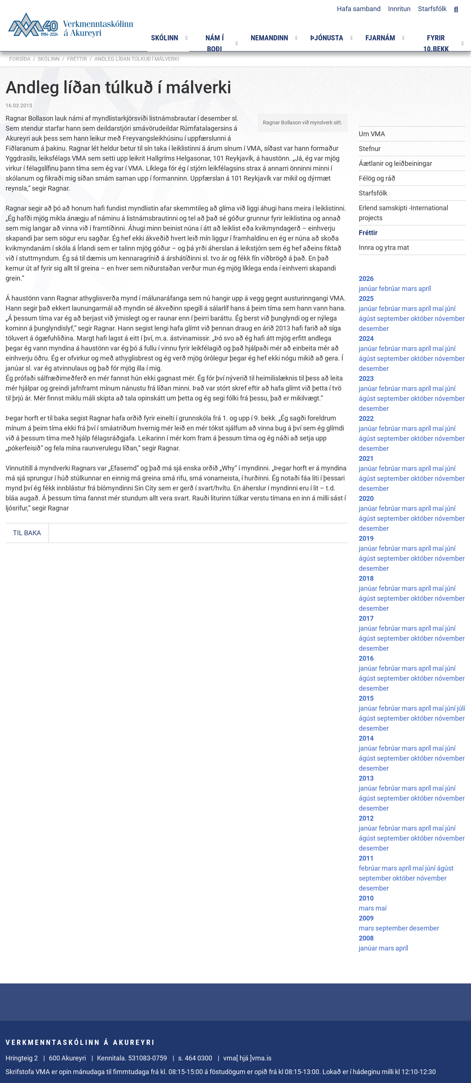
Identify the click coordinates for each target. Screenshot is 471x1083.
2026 (366, 278)
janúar (369, 288)
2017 (366, 618)
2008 (366, 938)
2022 (366, 418)
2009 (366, 918)
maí (438, 308)
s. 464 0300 (195, 1058)
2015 (366, 698)
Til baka (27, 533)
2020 (366, 498)
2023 (366, 378)
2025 (366, 298)
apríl (424, 288)
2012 (366, 818)
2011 (366, 858)
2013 (366, 778)
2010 (366, 898)
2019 (366, 538)
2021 (366, 458)
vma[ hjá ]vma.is (247, 1058)
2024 (366, 338)
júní (450, 308)
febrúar (390, 288)
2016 (366, 658)
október (423, 318)
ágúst (368, 318)
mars (410, 288)
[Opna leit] (456, 8)
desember (374, 328)
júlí (461, 708)
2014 (366, 738)
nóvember (450, 318)
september (394, 318)
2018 (366, 578)
